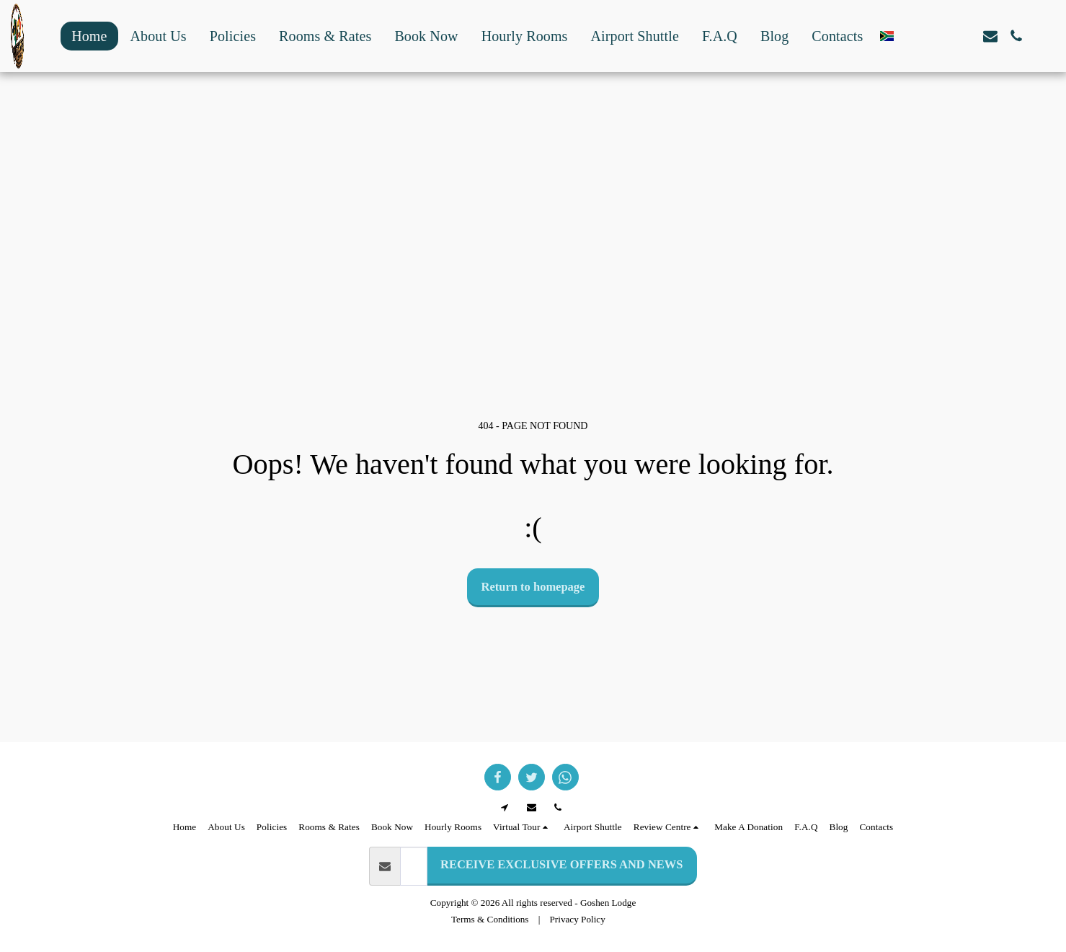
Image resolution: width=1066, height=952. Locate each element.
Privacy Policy (577, 919)
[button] (912, 36)
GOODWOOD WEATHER (533, 110)
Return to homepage (533, 587)
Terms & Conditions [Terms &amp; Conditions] (490, 919)
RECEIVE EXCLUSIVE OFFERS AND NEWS (561, 864)
